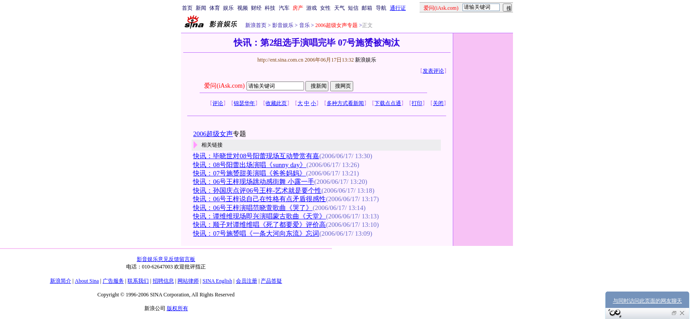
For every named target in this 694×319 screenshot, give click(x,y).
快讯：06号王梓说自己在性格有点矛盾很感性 (259, 198)
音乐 (304, 25)
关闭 (438, 103)
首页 (187, 8)
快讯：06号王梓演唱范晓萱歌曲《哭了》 (252, 207)
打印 (417, 103)
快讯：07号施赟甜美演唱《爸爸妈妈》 (249, 173)
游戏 (311, 8)
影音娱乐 (282, 25)
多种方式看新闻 (345, 103)
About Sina (87, 281)
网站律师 (188, 281)
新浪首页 (255, 25)
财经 (256, 8)
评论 (217, 103)
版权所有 (177, 308)
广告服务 (113, 281)
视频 (242, 8)
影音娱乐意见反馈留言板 (166, 259)
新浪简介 (60, 281)
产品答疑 (271, 281)
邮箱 (367, 8)
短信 (353, 8)
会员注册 (246, 281)
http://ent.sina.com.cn (281, 60)
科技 (270, 8)
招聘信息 (163, 281)
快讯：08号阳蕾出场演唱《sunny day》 (249, 164)
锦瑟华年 (244, 103)
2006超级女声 (213, 133)
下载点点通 (387, 103)
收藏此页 (276, 103)
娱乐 (228, 8)
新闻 (201, 8)
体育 (214, 8)
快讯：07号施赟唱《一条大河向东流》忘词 (256, 233)
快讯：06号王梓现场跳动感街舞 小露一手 (253, 181)
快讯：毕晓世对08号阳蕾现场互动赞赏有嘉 (256, 156)
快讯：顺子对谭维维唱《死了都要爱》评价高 (259, 224)
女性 (325, 8)
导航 (381, 8)
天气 (339, 8)
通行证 (398, 8)
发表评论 (433, 71)
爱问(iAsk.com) (224, 85)
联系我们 (138, 281)
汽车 (284, 8)
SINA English (217, 281)
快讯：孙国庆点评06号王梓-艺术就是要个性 (257, 190)
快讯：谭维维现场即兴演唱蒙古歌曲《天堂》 (259, 216)
